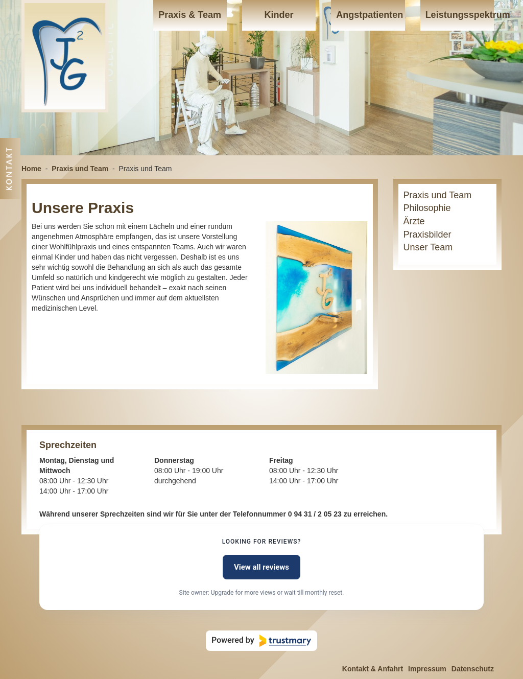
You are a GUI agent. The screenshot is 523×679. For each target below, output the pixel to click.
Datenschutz (472, 669)
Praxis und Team (80, 169)
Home (31, 169)
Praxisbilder (427, 234)
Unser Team (428, 247)
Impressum (427, 669)
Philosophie (427, 208)
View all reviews (261, 567)
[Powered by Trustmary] (261, 641)
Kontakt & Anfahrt (372, 669)
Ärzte (414, 221)
